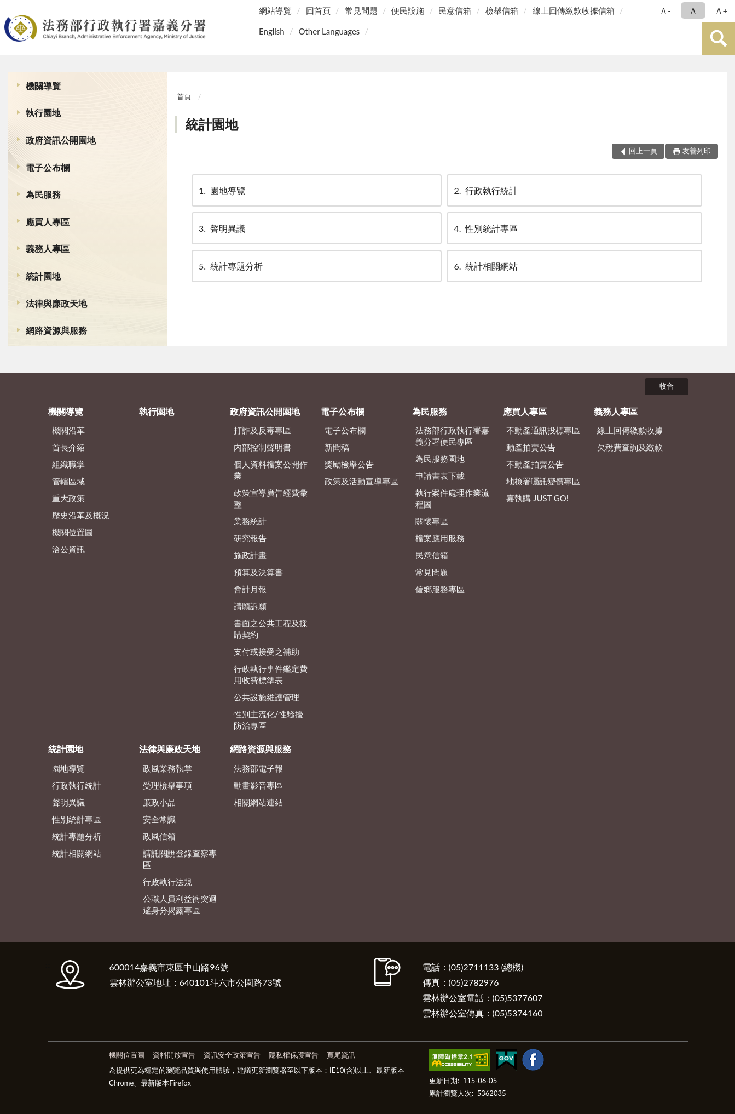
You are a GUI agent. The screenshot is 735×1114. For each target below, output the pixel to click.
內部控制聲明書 (262, 447)
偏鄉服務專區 (440, 589)
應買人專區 (48, 221)
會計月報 (250, 589)
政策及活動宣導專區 (361, 481)
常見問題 (361, 10)
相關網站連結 (258, 802)
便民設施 (407, 10)
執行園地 (43, 112)
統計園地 (43, 276)
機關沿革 (68, 430)
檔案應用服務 (440, 538)
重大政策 (68, 498)
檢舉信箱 (501, 10)
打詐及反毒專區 (262, 430)
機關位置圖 (72, 532)
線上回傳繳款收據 (630, 430)
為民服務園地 (440, 459)
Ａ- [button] (665, 10)
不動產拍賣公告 (535, 464)
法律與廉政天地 (56, 303)
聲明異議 (221, 228)
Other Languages (329, 31)
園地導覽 (221, 190)
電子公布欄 (48, 167)
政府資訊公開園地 (61, 140)
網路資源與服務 (56, 330)
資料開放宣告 (174, 1054)
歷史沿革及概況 (80, 515)
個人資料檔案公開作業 (271, 470)
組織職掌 (68, 464)
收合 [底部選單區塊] (666, 385)
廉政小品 (159, 802)
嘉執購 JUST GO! (537, 498)
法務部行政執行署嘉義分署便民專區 (452, 436)
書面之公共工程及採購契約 (271, 628)
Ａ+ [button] (721, 10)
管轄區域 (68, 481)
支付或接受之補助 (266, 651)
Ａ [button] (693, 10)
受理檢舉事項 (167, 785)
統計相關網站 (485, 266)
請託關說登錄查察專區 (180, 859)
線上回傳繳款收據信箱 (574, 10)
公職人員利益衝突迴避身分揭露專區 (180, 904)
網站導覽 (275, 10)
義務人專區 (48, 248)
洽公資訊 (68, 549)
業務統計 (250, 521)
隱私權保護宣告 (294, 1054)
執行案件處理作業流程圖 (452, 498)
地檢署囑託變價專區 (543, 481)
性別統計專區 (485, 228)
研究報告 (250, 538)
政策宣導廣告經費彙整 (271, 498)
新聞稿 (337, 447)
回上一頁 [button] (643, 150)
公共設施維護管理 (266, 697)
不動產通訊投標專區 (543, 430)
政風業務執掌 (167, 768)
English (272, 31)
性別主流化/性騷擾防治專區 (268, 719)
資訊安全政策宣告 (232, 1054)
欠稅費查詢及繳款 (630, 447)
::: (10, 9)
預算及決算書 (258, 572)
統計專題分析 (230, 266)
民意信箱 (454, 10)
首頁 (184, 96)
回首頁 (318, 10)
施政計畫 (250, 555)
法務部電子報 (258, 768)
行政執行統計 (485, 190)
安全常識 (159, 819)
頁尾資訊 (341, 1054)
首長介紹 (68, 447)
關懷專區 (431, 521)
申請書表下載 (440, 476)
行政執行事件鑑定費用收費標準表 (271, 674)
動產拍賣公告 (530, 447)
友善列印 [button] (696, 150)
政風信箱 (159, 836)
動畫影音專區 (258, 785)
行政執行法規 (167, 882)
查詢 (718, 38)
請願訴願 (250, 606)
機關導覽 (43, 86)
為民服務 (43, 194)
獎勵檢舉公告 (349, 464)
